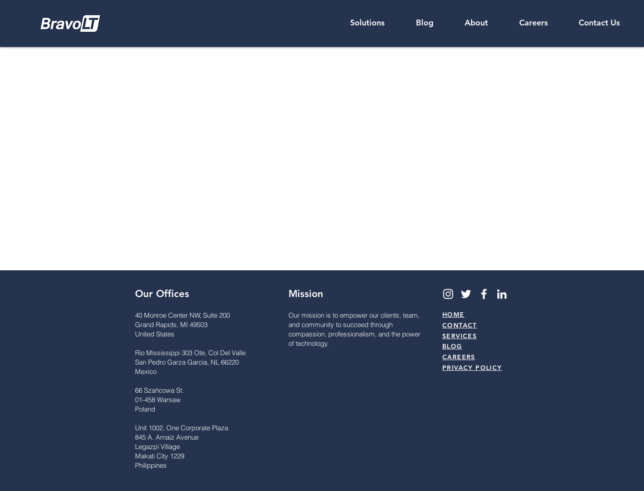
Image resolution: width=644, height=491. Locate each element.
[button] (476, 22)
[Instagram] (448, 294)
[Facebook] (484, 294)
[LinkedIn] (501, 294)
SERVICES (459, 336)
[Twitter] (466, 294)
